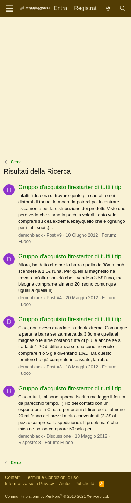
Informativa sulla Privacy (29, 483)
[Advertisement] (65, 90)
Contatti (13, 477)
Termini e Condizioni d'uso (52, 477)
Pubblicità (84, 483)
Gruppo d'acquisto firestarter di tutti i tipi (70, 187)
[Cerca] (122, 8)
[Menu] (9, 8)
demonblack (30, 235)
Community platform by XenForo (57, 496)
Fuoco (24, 241)
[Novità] (108, 8)
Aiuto (64, 483)
